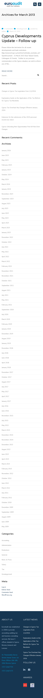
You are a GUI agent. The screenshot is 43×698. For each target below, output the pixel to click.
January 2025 (6, 170)
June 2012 (5, 483)
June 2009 (5, 522)
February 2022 (7, 266)
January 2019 (6, 343)
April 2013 (5, 459)
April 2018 (5, 363)
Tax (3, 569)
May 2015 (5, 425)
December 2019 (7, 334)
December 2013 (7, 445)
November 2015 (7, 416)
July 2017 (5, 387)
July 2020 (5, 314)
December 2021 (7, 271)
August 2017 (6, 382)
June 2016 (5, 411)
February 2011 (7, 498)
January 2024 (6, 189)
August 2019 (6, 338)
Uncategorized (22, 29)
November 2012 (7, 473)
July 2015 (5, 420)
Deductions (5, 550)
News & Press (7, 560)
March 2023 (6, 228)
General (4, 555)
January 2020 (6, 329)
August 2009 (6, 517)
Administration (6, 545)
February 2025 (7, 165)
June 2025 (5, 155)
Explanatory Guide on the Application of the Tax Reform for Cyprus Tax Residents (21, 99)
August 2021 (6, 290)
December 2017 (7, 372)
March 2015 (6, 430)
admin (4, 31)
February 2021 (7, 305)
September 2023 (8, 199)
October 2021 (6, 281)
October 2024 (6, 175)
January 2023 (6, 232)
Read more (7, 71)
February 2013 (7, 469)
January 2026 (6, 150)
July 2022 (5, 247)
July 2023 (5, 208)
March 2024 (6, 184)
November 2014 (7, 440)
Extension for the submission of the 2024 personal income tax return (19, 118)
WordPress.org (7, 595)
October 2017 (6, 377)
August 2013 (6, 449)
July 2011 (5, 493)
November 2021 (7, 276)
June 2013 (5, 454)
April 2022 (5, 257)
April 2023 (5, 223)
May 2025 (5, 160)
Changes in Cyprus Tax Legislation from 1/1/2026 (19, 91)
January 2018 (6, 367)
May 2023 (5, 218)
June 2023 (5, 213)
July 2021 (5, 295)
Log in (4, 587)
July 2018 (5, 353)
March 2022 (6, 261)
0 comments (8, 29)
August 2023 (6, 203)
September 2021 (8, 285)
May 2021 (5, 300)
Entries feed (6, 590)
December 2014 (7, 435)
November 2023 (7, 194)
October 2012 (6, 478)
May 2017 (5, 391)
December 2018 (7, 348)
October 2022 (6, 242)
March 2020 (6, 319)
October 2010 (6, 502)
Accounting (5, 540)
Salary (4, 564)
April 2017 (5, 396)
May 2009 (5, 526)
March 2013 (6, 464)
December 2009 (7, 507)
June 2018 (5, 358)
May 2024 (5, 179)
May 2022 (5, 252)
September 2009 (8, 512)
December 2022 (7, 237)
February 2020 (7, 324)
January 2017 (6, 401)
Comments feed (7, 592)
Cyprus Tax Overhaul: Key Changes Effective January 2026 (19, 109)
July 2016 (5, 406)
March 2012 (6, 488)
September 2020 (8, 310)
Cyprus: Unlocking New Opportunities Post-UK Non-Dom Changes (21, 128)
